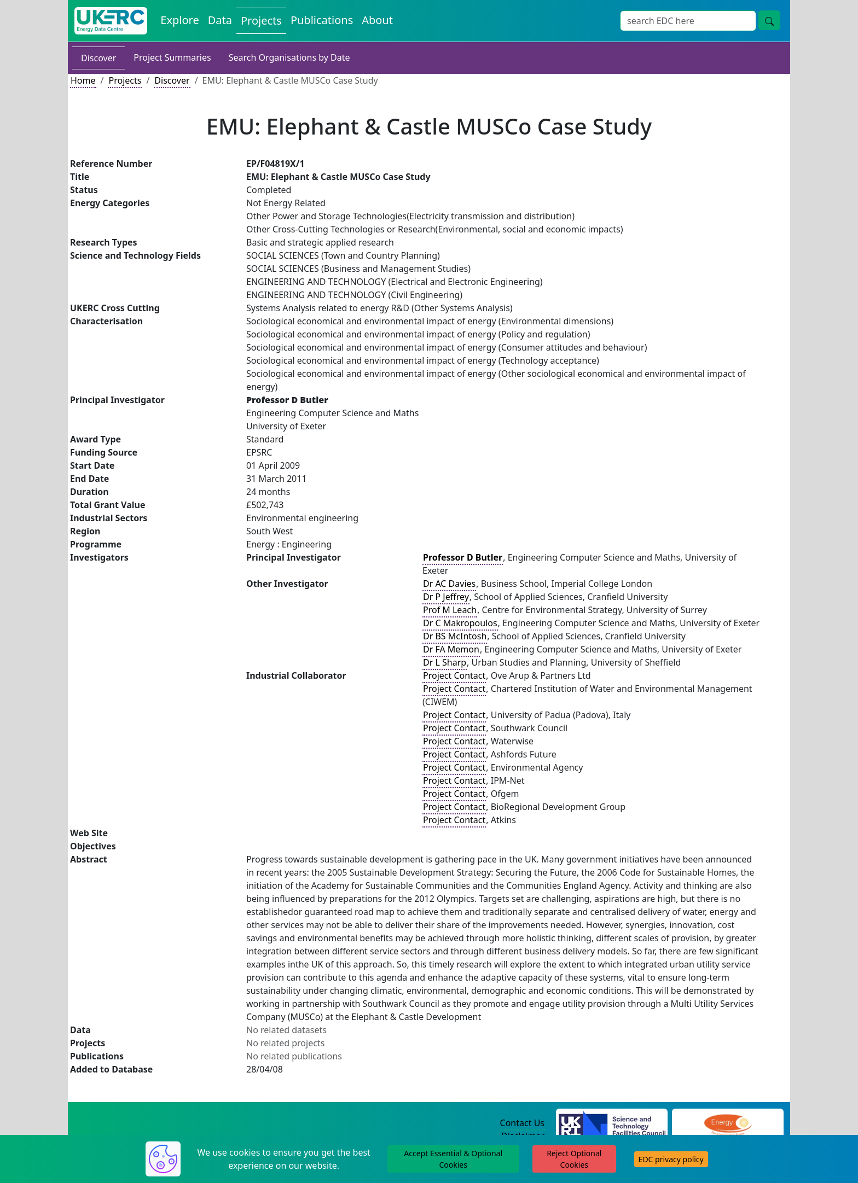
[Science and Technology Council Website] (612, 1123)
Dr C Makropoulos (460, 623)
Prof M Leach (450, 610)
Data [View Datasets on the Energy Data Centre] (220, 20)
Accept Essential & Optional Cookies (453, 1159)
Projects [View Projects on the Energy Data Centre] (261, 20)
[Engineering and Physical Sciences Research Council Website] (727, 1123)
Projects (124, 80)
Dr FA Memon (451, 649)
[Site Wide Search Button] (769, 20)
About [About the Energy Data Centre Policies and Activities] (377, 20)
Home (83, 80)
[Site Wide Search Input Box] (688, 20)
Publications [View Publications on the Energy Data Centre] (322, 20)
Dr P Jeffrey (446, 597)
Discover (98, 58)
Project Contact (454, 675)
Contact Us (522, 1123)
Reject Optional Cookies (574, 1159)
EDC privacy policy (671, 1159)
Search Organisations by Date (289, 57)
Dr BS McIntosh (454, 636)
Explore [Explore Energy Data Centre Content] (179, 20)
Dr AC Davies (449, 584)
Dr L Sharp (444, 662)
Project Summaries (172, 57)
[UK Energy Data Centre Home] (110, 20)
